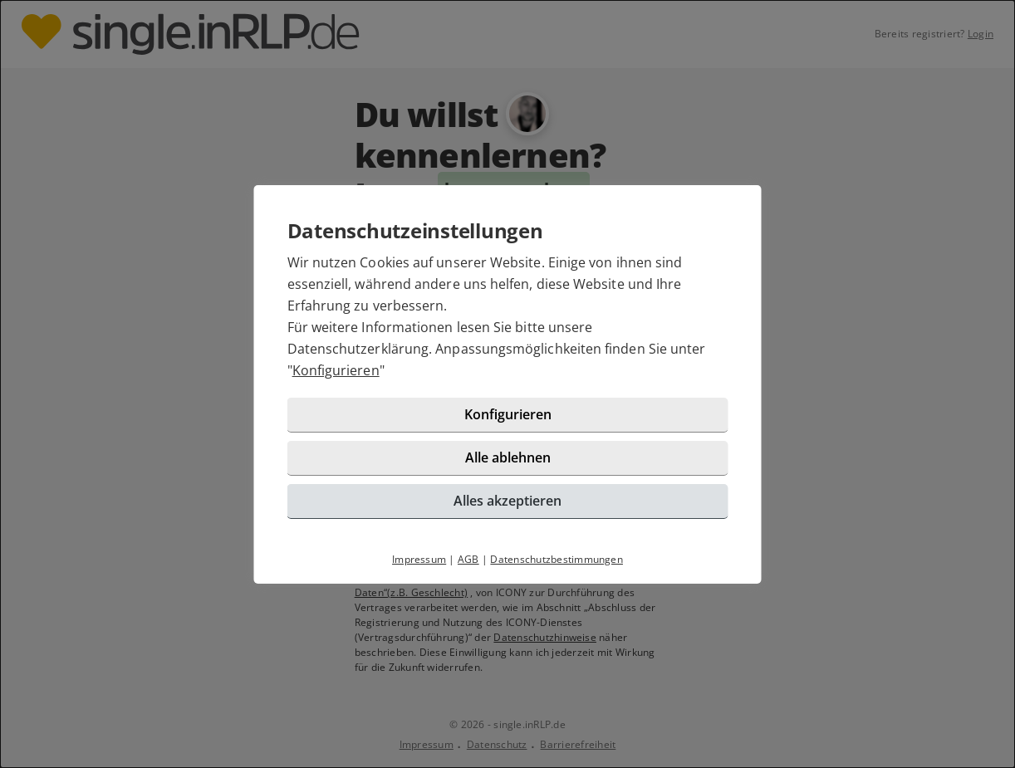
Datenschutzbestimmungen (556, 559)
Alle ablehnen (508, 457)
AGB (468, 559)
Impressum (419, 559)
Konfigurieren (336, 370)
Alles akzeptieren (507, 501)
